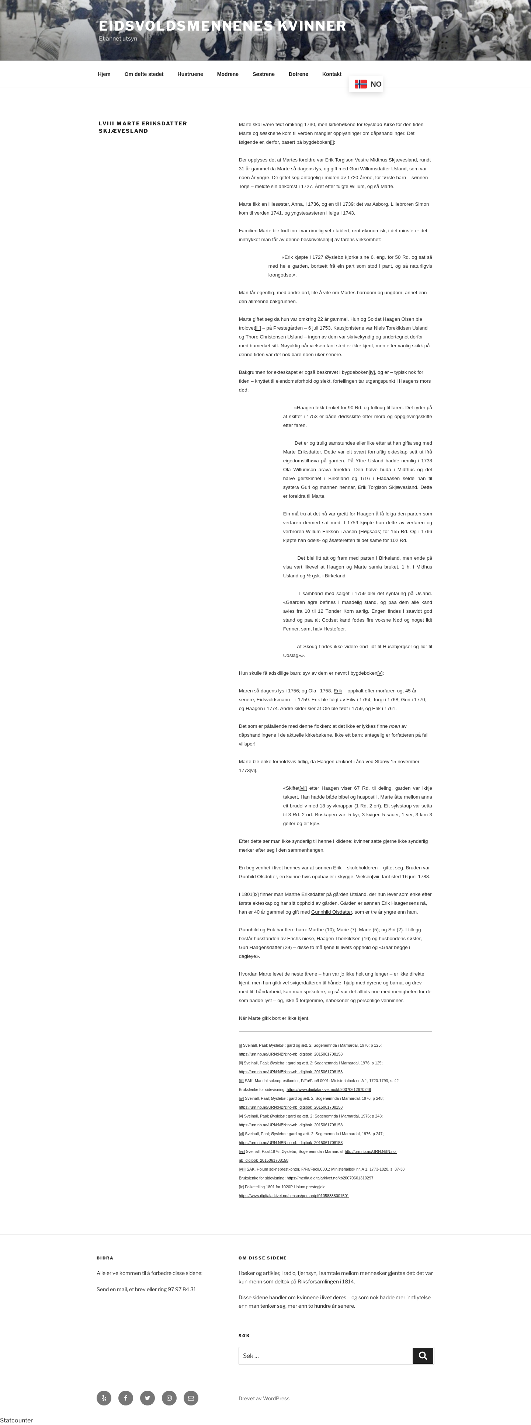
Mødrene (228, 74)
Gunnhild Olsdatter (331, 912)
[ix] (256, 894)
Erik (338, 691)
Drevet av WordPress (264, 1398)
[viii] (376, 876)
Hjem (104, 74)
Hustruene (190, 74)
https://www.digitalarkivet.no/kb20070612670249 (329, 1089)
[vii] (303, 788)
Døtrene (298, 74)
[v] (379, 673)
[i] (332, 142)
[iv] (372, 372)
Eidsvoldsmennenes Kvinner (223, 26)
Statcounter (16, 1420)
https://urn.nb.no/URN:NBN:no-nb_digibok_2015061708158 (291, 1054)
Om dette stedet (144, 74)
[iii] (258, 328)
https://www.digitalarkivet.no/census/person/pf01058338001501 (294, 1195)
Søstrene (264, 74)
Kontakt (331, 74)
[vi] (253, 770)
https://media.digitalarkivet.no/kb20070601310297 (330, 1178)
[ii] (330, 239)
